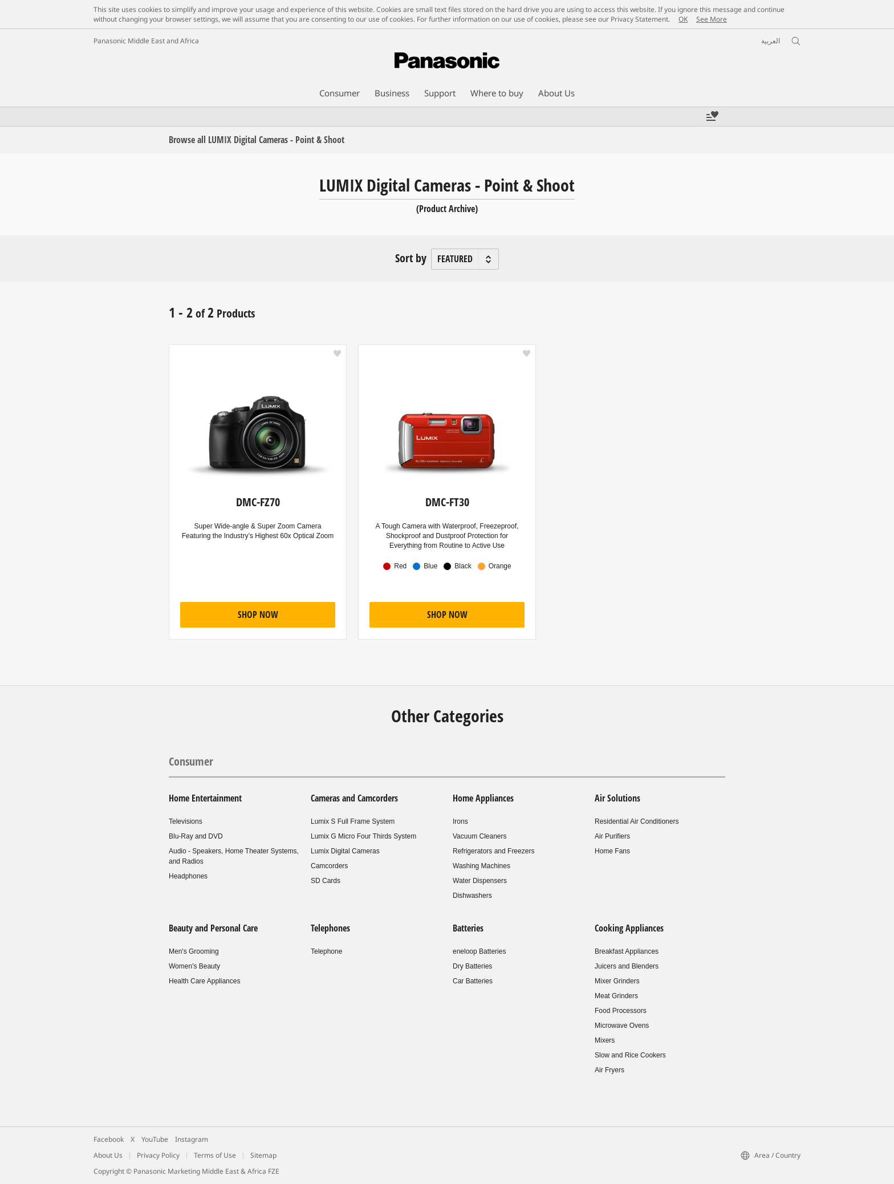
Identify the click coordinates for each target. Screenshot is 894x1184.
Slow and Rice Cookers (630, 1055)
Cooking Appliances (629, 928)
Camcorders (329, 866)
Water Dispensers (480, 881)
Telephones (330, 928)
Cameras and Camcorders (354, 798)
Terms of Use (215, 1155)
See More (711, 19)
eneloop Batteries (479, 951)
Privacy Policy (158, 1155)
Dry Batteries (472, 966)
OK (683, 19)
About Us (108, 1155)
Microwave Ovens (622, 1026)
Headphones (188, 876)
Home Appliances (483, 798)
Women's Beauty (194, 966)
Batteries (468, 928)
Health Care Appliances (204, 981)
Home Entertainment (205, 798)
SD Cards (325, 881)
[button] (337, 353)
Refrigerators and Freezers (493, 851)
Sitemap (263, 1155)
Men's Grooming (194, 951)
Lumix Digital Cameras (345, 851)
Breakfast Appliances (627, 951)
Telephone (326, 951)
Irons (460, 821)
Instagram (191, 1139)
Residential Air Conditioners (636, 821)
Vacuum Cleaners (480, 836)
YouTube (154, 1139)
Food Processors (621, 1011)
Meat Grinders (616, 996)
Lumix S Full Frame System (353, 821)
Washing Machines (481, 866)
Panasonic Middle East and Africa (146, 41)
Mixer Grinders (617, 981)
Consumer (191, 761)
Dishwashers (472, 896)
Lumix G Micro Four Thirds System (363, 836)
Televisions (185, 821)
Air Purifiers (612, 836)
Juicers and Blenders (627, 966)
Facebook (109, 1139)
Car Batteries (473, 981)
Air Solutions (617, 798)
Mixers (605, 1040)
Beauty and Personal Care (213, 928)
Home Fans (612, 851)
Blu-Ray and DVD (196, 836)
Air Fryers (609, 1070)
